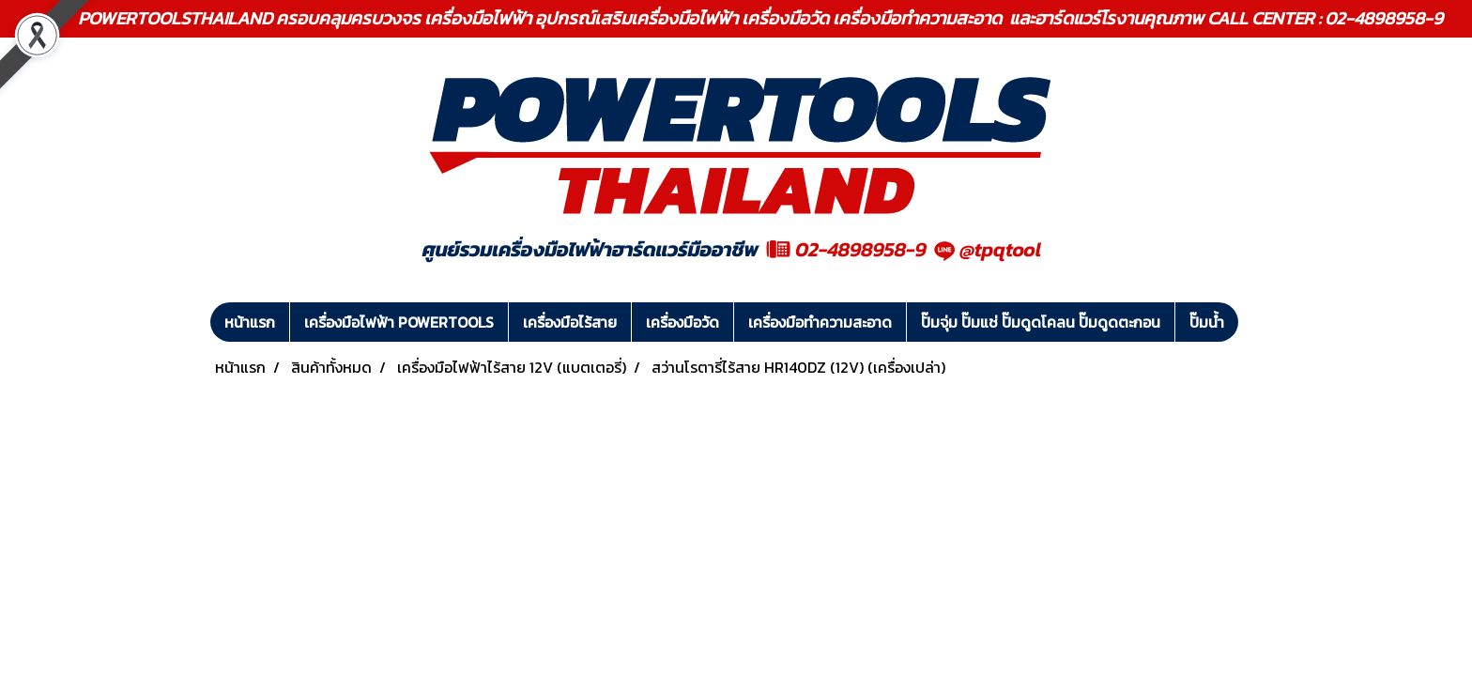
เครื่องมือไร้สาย (570, 322)
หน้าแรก (249, 322)
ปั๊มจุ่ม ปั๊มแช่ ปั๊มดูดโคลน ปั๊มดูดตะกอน (1040, 322)
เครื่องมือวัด (682, 322)
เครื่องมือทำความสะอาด (820, 322)
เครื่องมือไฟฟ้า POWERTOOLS (399, 322)
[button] (1255, 322)
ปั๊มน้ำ (1206, 322)
